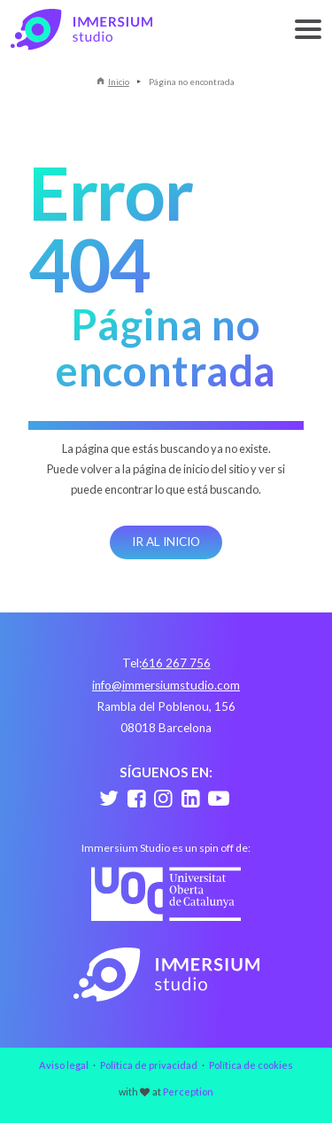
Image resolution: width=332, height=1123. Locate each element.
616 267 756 (176, 663)
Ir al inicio (166, 541)
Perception (188, 1091)
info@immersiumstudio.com (166, 685)
